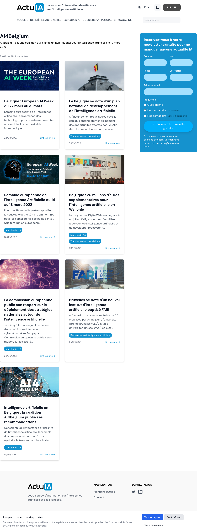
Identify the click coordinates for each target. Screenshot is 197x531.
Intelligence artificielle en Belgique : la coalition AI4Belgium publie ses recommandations (26, 414)
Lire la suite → (47, 137)
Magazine (125, 20)
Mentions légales (104, 492)
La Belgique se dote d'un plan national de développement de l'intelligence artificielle (94, 106)
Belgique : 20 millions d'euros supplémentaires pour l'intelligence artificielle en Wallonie (94, 202)
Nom (172, 56)
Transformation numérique (85, 136)
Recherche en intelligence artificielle (90, 335)
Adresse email (152, 85)
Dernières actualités (45, 20)
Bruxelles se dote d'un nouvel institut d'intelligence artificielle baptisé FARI (94, 305)
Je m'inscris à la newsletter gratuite (168, 126)
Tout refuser (174, 517)
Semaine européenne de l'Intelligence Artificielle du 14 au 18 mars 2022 (29, 200)
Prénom (148, 56)
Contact (99, 497)
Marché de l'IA (13, 230)
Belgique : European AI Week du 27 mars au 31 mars (29, 103)
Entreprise (175, 70)
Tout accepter (152, 517)
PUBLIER (171, 7)
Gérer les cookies (154, 525)
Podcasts (108, 20)
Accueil (22, 20)
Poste (147, 70)
